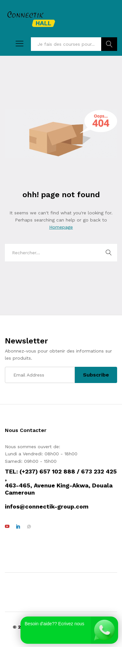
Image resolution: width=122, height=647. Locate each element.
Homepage (61, 227)
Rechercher (109, 44)
